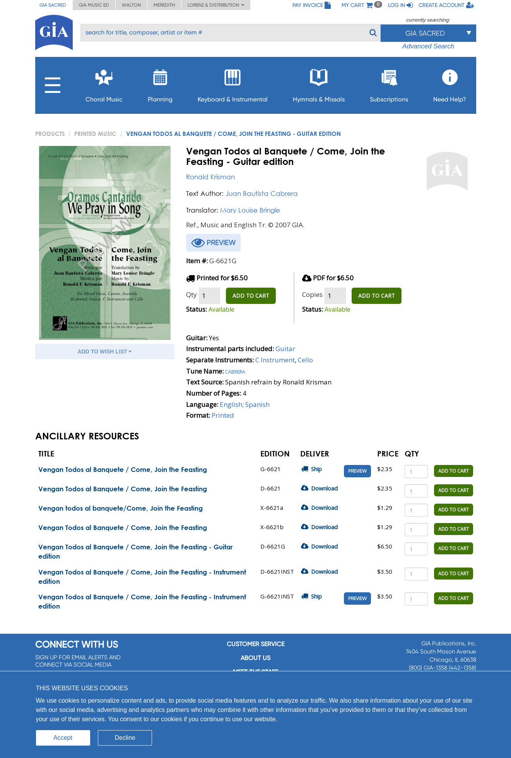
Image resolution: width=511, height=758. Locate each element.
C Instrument (275, 359)
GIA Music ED (94, 5)
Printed (223, 415)
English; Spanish (245, 404)
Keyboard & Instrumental (233, 83)
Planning (160, 83)
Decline (125, 737)
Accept (62, 737)
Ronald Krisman (210, 177)
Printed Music (95, 133)
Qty (191, 294)
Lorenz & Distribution (216, 5)
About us (255, 658)
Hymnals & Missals (319, 83)
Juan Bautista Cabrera (262, 193)
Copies (312, 294)
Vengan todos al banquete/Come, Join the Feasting (120, 508)
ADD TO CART (250, 295)
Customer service (255, 644)
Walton (131, 5)
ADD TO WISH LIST (105, 351)
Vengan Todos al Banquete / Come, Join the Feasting (122, 469)
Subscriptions (389, 83)
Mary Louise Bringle (250, 210)
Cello (305, 359)
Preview (357, 471)
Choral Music (104, 83)
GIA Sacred (52, 5)
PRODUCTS (50, 133)
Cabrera (235, 371)
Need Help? (449, 83)
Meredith (164, 5)
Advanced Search (428, 46)
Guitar (285, 348)
